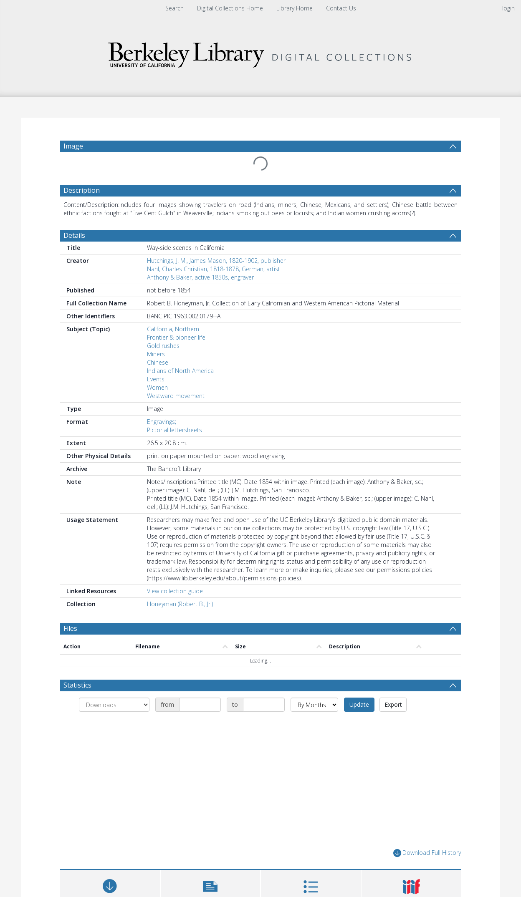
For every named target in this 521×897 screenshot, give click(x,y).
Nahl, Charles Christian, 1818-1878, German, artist (213, 269)
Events (155, 379)
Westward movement (176, 396)
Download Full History (427, 853)
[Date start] (200, 705)
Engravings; (161, 422)
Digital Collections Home (230, 8)
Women (157, 387)
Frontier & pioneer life (176, 337)
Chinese (157, 362)
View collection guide (175, 591)
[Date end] (264, 705)
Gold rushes (163, 346)
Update (359, 704)
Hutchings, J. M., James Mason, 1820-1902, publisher (216, 261)
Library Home (294, 8)
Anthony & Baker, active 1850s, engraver (200, 277)
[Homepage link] (260, 53)
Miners (156, 354)
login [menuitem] (508, 8)
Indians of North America (180, 371)
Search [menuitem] (174, 8)
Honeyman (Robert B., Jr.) (180, 604)
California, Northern (173, 329)
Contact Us (341, 8)
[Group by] (114, 705)
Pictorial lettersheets (174, 430)
